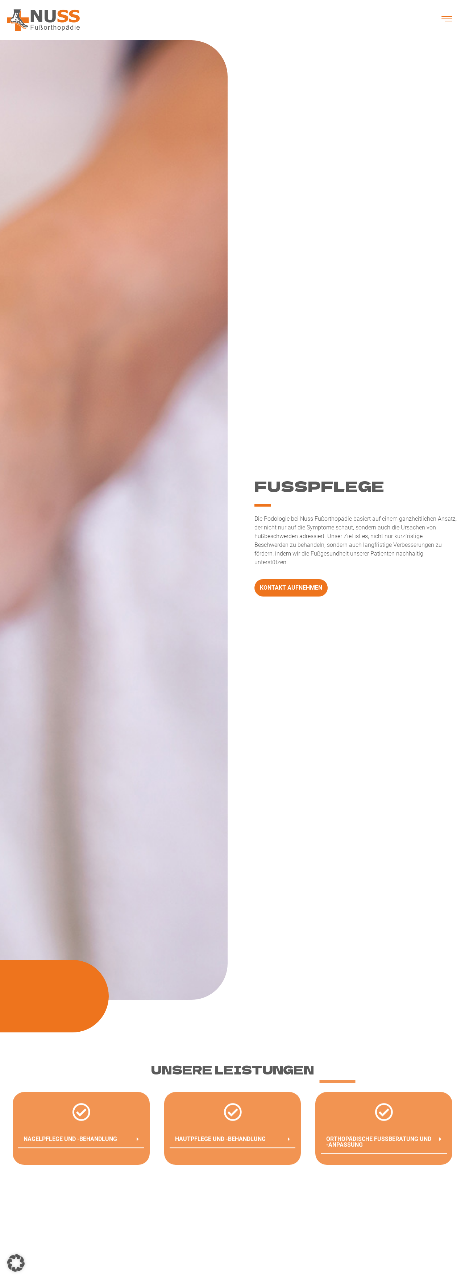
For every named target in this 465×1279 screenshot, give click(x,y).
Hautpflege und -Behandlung (220, 1106)
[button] (81, 1107)
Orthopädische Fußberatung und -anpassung (378, 1109)
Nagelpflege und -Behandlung (70, 1106)
